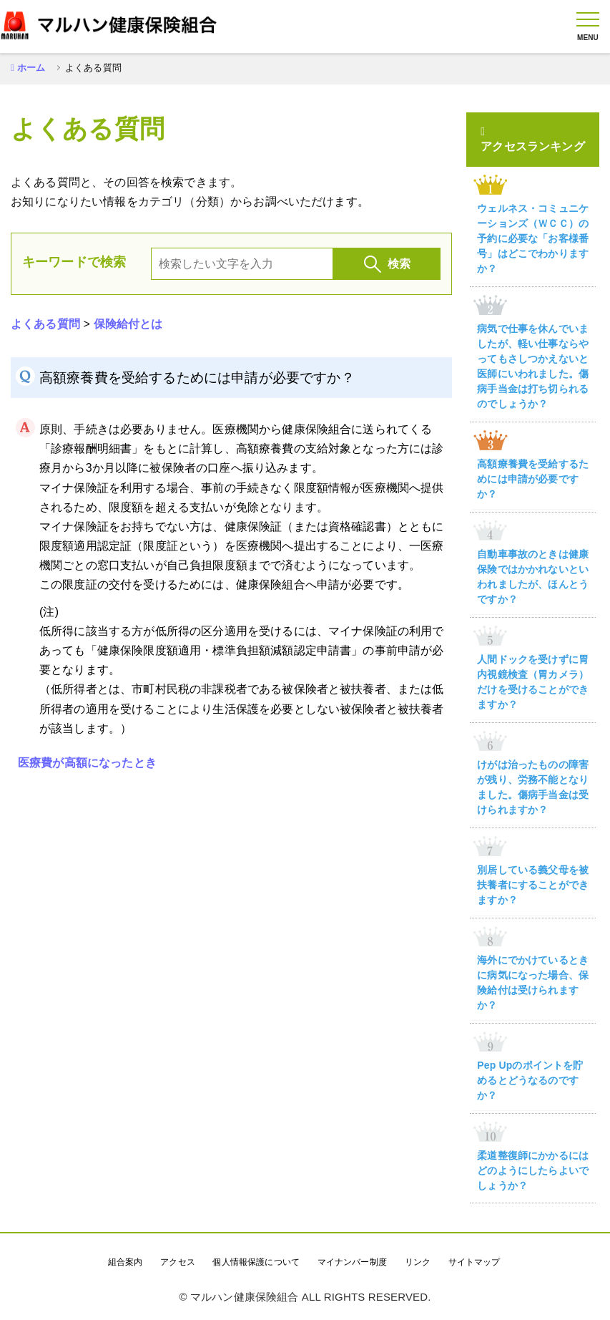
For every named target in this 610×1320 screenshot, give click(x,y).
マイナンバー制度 (352, 1262)
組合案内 (125, 1262)
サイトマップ (474, 1262)
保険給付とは (128, 324)
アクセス (177, 1262)
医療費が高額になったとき (87, 763)
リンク (418, 1262)
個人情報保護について (256, 1262)
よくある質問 (45, 324)
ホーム (31, 67)
